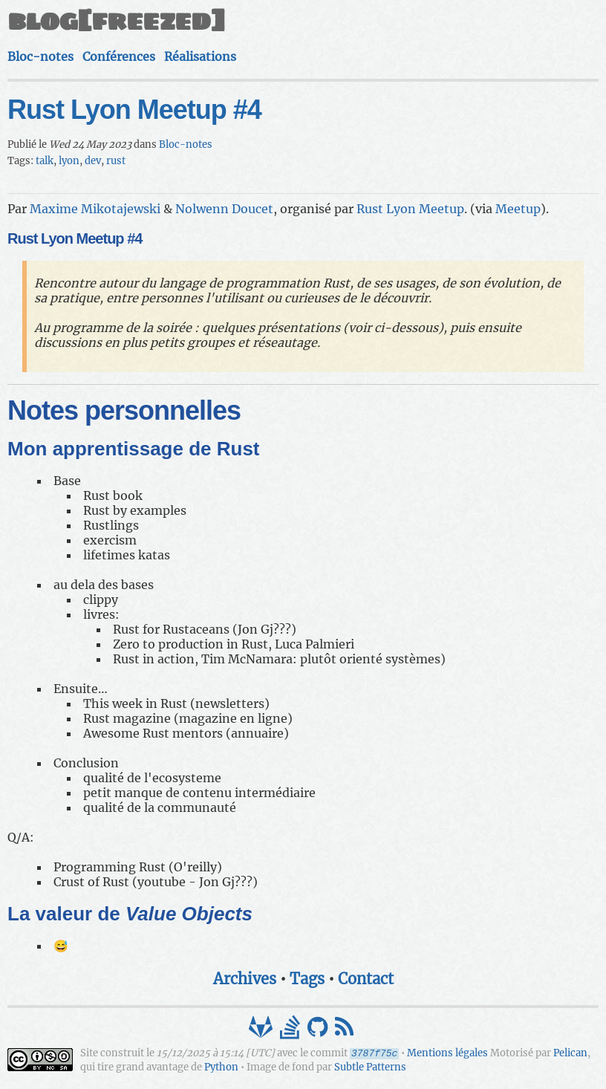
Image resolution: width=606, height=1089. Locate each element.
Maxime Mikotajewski (95, 208)
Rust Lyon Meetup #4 (134, 109)
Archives (244, 978)
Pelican (570, 1053)
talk (44, 161)
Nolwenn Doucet (224, 208)
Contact (366, 978)
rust (116, 161)
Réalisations (200, 56)
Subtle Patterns (370, 1067)
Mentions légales (447, 1053)
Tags (307, 978)
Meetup (518, 208)
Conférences (118, 56)
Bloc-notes (40, 56)
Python (221, 1067)
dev (93, 161)
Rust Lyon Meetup (410, 208)
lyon (69, 161)
